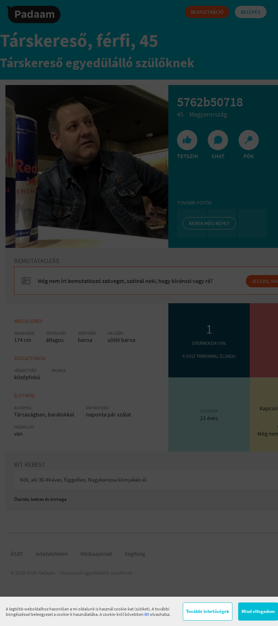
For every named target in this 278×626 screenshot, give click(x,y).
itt (146, 614)
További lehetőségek (207, 611)
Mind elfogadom (258, 611)
